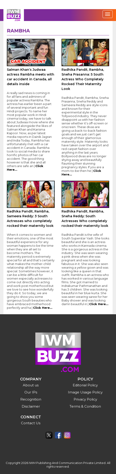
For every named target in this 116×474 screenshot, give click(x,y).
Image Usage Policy (85, 392)
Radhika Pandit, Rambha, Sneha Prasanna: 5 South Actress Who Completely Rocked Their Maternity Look (83, 79)
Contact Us (30, 423)
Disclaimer (31, 406)
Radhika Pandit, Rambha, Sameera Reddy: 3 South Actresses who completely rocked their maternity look (30, 218)
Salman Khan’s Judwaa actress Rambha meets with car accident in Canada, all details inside (30, 77)
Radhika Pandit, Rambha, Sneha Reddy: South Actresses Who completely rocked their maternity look (85, 218)
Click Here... (42, 307)
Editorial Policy (85, 385)
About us (31, 385)
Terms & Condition (85, 406)
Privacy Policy (85, 399)
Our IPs (30, 392)
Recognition (30, 399)
